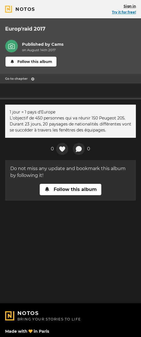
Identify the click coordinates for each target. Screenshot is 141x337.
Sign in (130, 6)
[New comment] (79, 149)
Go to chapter (20, 79)
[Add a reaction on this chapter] (62, 149)
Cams (57, 44)
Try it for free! (124, 12)
